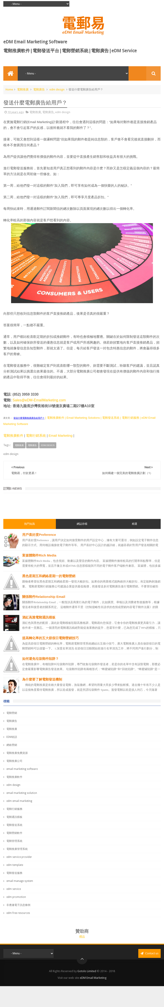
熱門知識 (29, 523)
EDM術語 (11, 737)
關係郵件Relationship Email (43, 597)
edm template (14, 865)
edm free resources (18, 913)
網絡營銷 (11, 745)
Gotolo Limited (86, 971)
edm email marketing (19, 801)
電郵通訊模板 (14, 817)
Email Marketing (60, 435)
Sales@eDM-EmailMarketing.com (39, 400)
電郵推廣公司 (14, 761)
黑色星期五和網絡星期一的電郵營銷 (48, 576)
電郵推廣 (23, 89)
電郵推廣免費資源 (17, 753)
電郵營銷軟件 (14, 833)
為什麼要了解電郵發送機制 (42, 679)
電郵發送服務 (14, 873)
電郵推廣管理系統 (17, 849)
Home (9, 89)
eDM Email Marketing (93, 977)
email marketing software (22, 769)
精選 (134, 523)
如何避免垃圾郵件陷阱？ (40, 659)
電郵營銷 (11, 713)
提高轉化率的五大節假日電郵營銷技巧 (50, 638)
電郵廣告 (39, 89)
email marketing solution (21, 793)
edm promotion (16, 897)
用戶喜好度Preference (39, 535)
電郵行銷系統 (36, 435)
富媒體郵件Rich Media (39, 555)
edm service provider (19, 857)
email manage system (19, 881)
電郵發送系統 (14, 825)
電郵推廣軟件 (13, 435)
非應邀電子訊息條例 (18, 905)
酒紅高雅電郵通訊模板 (38, 617)
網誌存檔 (82, 523)
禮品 (82, 936)
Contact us (149, 953)
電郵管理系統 (14, 841)
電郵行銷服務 (14, 809)
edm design (56, 89)
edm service (13, 889)
